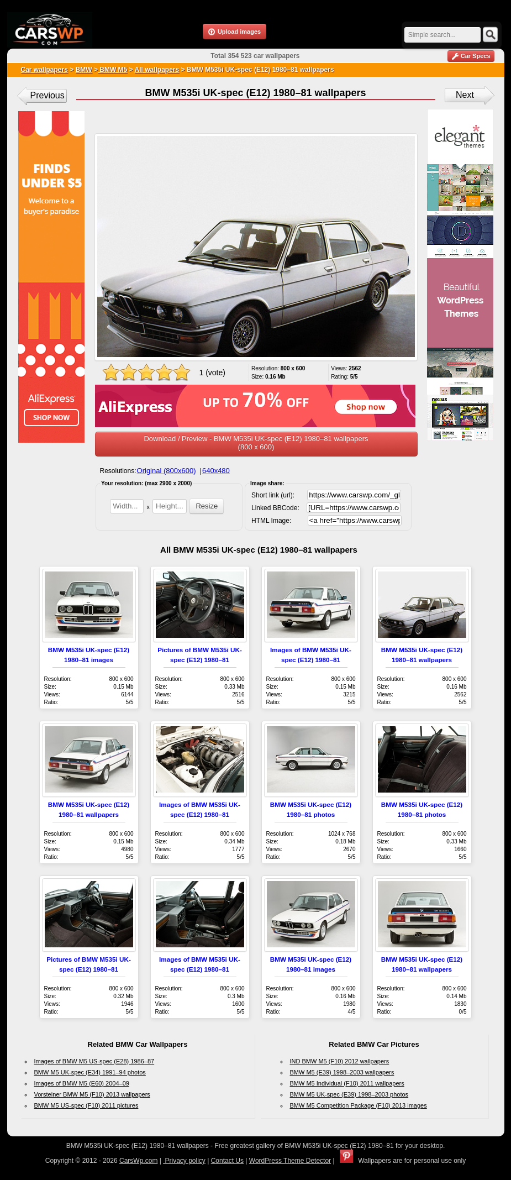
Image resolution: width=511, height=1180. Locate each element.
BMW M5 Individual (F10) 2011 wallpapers (347, 1083)
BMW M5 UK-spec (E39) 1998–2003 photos (349, 1094)
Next (465, 94)
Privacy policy (184, 1161)
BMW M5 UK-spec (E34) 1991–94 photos (90, 1072)
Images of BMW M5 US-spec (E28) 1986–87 (94, 1061)
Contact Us (227, 1161)
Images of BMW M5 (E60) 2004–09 (81, 1083)
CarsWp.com (138, 1161)
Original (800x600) (166, 470)
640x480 (216, 470)
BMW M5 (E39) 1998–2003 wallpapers (342, 1072)
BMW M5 (112, 70)
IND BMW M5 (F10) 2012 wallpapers (339, 1061)
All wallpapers (156, 70)
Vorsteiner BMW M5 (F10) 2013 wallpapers (92, 1094)
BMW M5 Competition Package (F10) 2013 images (358, 1105)
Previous (47, 95)
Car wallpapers (44, 70)
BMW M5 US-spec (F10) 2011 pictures (86, 1105)
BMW (84, 70)
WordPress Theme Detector (290, 1161)
